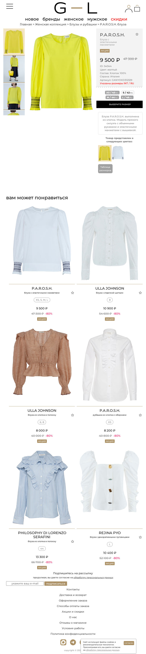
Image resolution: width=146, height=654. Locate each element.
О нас (73, 617)
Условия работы (73, 628)
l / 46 (127, 97)
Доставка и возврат (73, 595)
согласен (128, 643)
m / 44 (112, 97)
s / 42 (128, 92)
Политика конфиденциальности (73, 633)
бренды (51, 19)
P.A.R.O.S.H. (112, 34)
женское (74, 19)
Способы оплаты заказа (73, 606)
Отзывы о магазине (73, 622)
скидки (119, 19)
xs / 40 (112, 92)
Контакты (73, 589)
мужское (97, 19)
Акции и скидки (73, 611)
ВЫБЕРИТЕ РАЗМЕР (120, 104)
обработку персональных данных (93, 577)
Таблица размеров (105, 169)
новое (32, 19)
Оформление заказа (73, 600)
